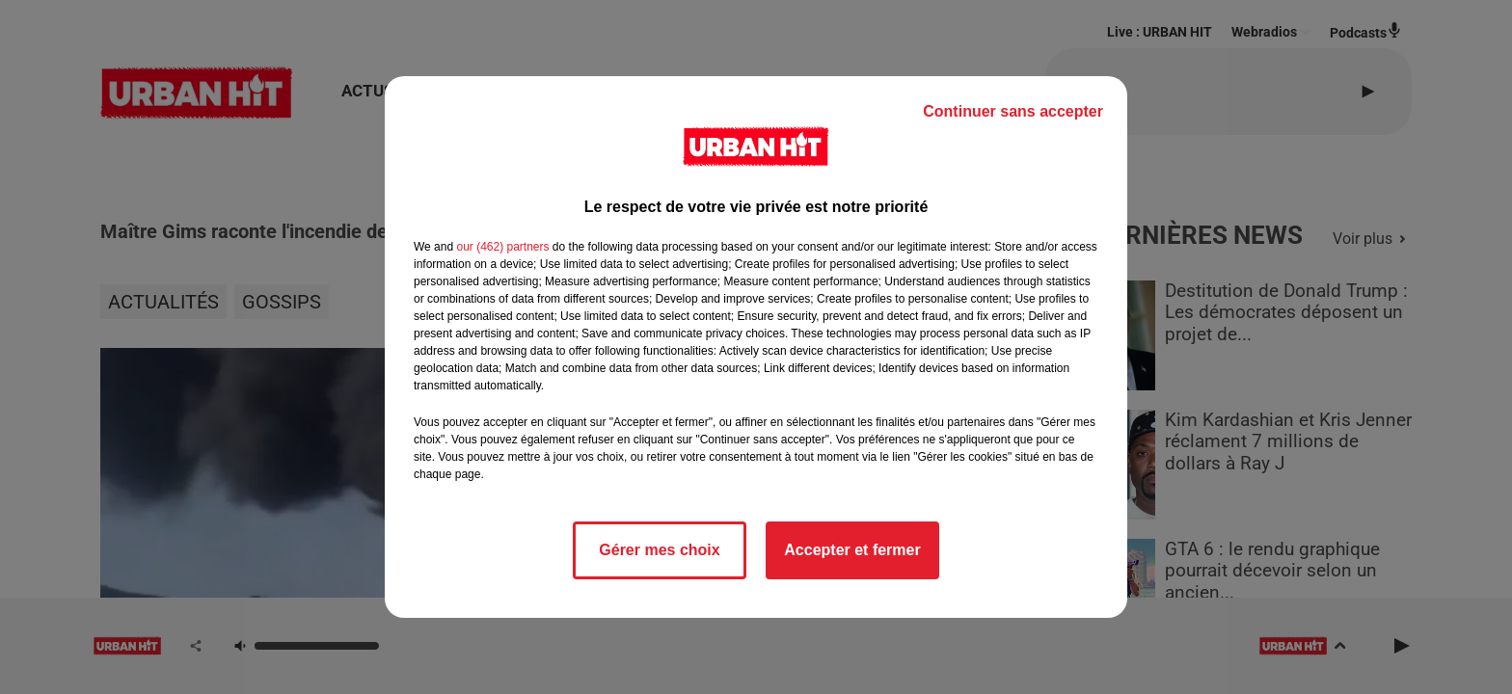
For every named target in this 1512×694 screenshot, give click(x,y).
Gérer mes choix (659, 550)
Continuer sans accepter (1013, 111)
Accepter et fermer (852, 550)
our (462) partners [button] (502, 247)
